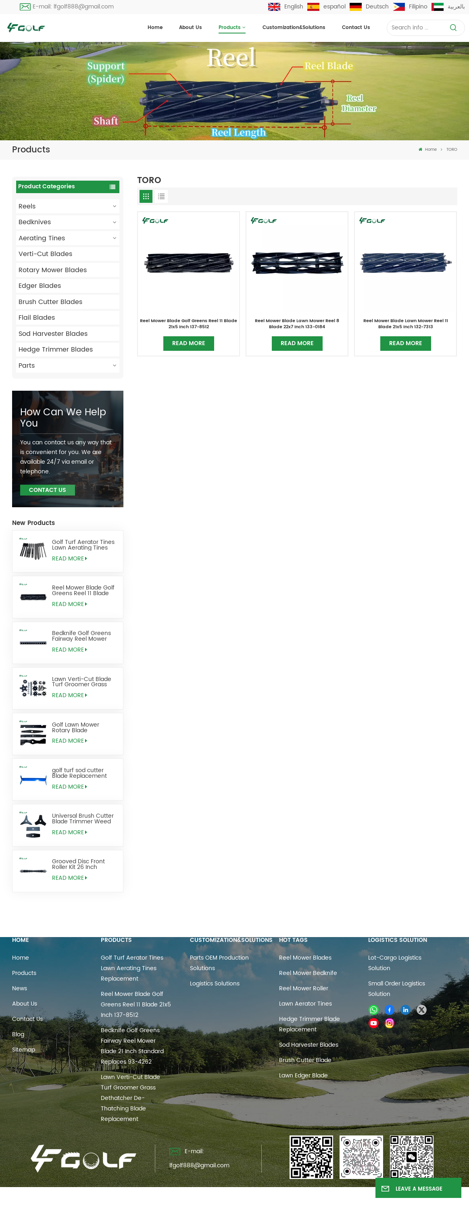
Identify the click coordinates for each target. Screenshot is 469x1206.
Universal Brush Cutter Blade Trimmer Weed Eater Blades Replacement (83, 819)
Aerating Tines (42, 238)
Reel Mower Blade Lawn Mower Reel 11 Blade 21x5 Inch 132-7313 (405, 324)
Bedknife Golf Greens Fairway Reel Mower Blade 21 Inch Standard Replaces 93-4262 (83, 636)
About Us (190, 27)
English (285, 6)
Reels (27, 206)
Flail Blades (37, 317)
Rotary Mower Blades (53, 270)
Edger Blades (40, 286)
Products (230, 27)
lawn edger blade (303, 1075)
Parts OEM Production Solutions (219, 963)
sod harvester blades (308, 1045)
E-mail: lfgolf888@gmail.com (67, 6)
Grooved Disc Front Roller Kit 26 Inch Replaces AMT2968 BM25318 (78, 864)
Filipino (410, 6)
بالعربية (448, 6)
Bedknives (35, 222)
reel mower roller (303, 988)
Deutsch (369, 6)
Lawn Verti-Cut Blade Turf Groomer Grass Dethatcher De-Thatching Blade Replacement (81, 682)
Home (155, 27)
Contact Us (47, 490)
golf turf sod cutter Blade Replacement (79, 773)
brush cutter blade (305, 1060)
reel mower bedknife (308, 973)
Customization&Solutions (294, 27)
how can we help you (63, 418)
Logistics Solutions (215, 983)
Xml (277, 1195)
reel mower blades (305, 957)
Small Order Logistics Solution (396, 989)
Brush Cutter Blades (50, 302)
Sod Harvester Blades (53, 334)
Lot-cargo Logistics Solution (394, 963)
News (19, 988)
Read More (69, 558)
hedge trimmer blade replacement (309, 1024)
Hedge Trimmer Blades (56, 349)
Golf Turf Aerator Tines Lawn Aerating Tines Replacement (83, 545)
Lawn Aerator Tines (305, 1003)
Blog (18, 1034)
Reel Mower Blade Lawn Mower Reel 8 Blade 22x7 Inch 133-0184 (297, 324)
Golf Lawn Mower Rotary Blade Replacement (75, 727)
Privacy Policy (309, 1195)
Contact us (356, 27)
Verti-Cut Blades (45, 254)
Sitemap (23, 1049)
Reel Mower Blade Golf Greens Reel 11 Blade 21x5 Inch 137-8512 (83, 590)
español (326, 6)
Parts (27, 365)
